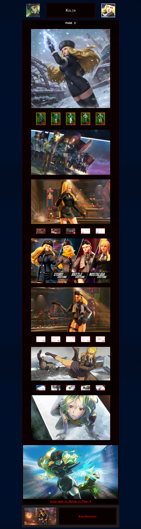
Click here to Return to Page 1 (70, 501)
